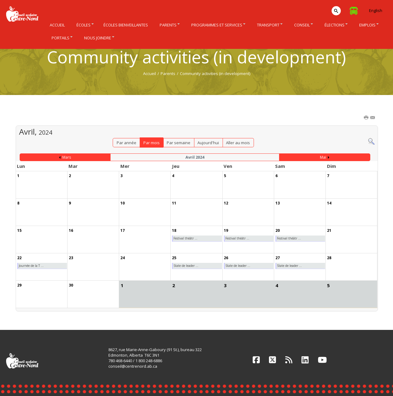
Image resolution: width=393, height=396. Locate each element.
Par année (126, 142)
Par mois (151, 142)
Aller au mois (238, 142)
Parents (168, 73)
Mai (323, 157)
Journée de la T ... (31, 265)
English (375, 10)
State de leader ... (185, 265)
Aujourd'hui (208, 142)
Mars (66, 157)
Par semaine (178, 142)
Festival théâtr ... (185, 238)
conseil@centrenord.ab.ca (132, 366)
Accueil (149, 73)
